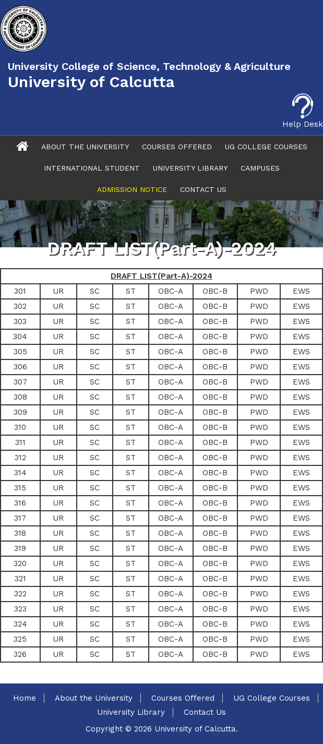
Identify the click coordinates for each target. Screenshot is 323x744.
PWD (259, 291)
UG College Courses (266, 146)
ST (131, 291)
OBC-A (170, 291)
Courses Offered (177, 146)
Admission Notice (132, 189)
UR (58, 291)
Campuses (260, 168)
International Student (92, 168)
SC (95, 291)
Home (24, 698)
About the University (94, 698)
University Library (190, 168)
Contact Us (203, 189)
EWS (301, 291)
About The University (85, 146)
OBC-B (215, 291)
